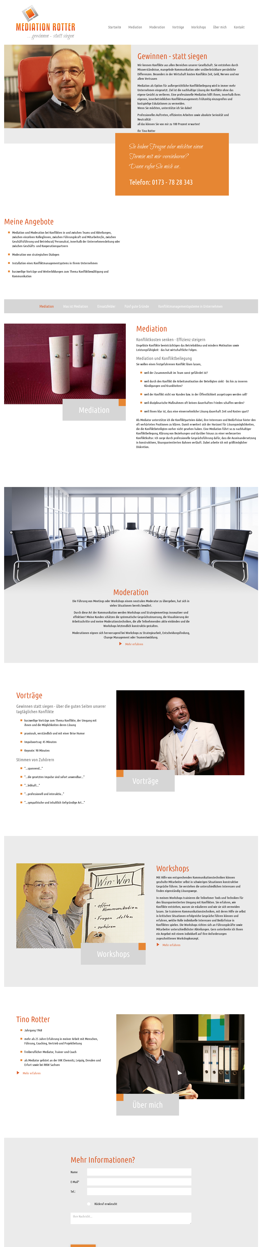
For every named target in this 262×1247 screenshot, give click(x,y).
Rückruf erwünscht (105, 1204)
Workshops (198, 27)
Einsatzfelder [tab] (106, 306)
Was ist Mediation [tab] (75, 306)
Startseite (114, 27)
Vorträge (178, 27)
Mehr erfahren (131, 644)
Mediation (135, 27)
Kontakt (239, 27)
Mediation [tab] (46, 306)
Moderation (157, 27)
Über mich (220, 27)
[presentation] (98, 1235)
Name (74, 1172)
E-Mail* (75, 1182)
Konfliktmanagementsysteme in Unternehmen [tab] (190, 306)
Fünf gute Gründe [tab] (137, 306)
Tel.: (73, 1191)
